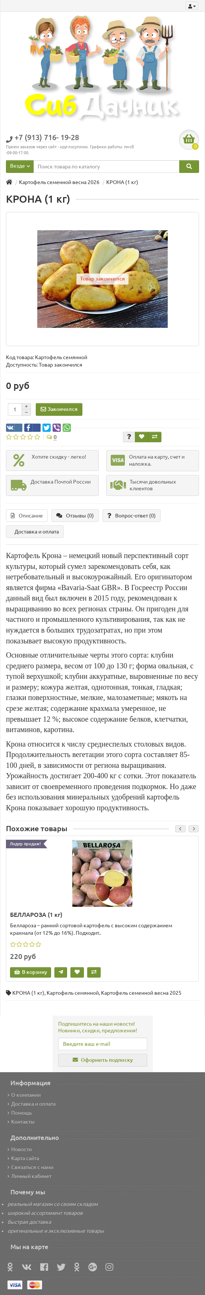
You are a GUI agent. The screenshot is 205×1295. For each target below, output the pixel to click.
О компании (24, 1095)
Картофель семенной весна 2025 (141, 993)
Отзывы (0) (75, 516)
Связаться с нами (30, 1167)
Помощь (19, 1113)
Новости (19, 1149)
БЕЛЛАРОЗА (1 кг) (36, 914)
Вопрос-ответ (131, 516)
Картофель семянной (73, 993)
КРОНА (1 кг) (28, 993)
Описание (27, 516)
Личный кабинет (29, 1176)
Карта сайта (23, 1158)
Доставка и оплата (37, 532)
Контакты (21, 1122)
